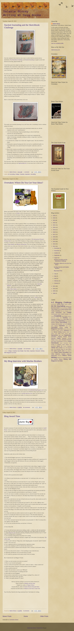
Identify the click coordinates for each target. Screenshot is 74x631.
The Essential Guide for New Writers (62, 349)
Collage (17, 174)
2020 (54, 227)
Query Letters (58, 339)
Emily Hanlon (11, 244)
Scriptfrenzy (65, 341)
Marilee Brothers (59, 330)
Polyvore (64, 338)
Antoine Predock (68, 304)
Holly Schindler (58, 324)
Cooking (66, 314)
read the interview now (27, 393)
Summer (65, 346)
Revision (69, 339)
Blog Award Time (12, 416)
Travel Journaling (63, 352)
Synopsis (69, 346)
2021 (54, 225)
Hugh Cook (64, 324)
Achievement (53, 304)
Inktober (69, 324)
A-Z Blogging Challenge (61, 302)
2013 (54, 244)
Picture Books (67, 336)
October (56, 253)
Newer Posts (7, 616)
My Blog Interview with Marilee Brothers (23, 361)
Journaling (33, 174)
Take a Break (59, 347)
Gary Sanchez (68, 321)
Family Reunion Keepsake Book (31, 586)
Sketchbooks (55, 343)
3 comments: (26, 610)
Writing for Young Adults (62, 357)
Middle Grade (54, 333)
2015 (54, 239)
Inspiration (27, 174)
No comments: (27, 348)
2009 (54, 291)
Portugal (69, 338)
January (56, 283)
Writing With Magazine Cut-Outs (61, 360)
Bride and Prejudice (64, 310)
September (57, 255)
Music (70, 333)
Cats (64, 312)
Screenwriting (60, 341)
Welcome (60, 355)
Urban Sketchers (55, 354)
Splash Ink (59, 346)
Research (38, 351)
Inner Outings (54, 325)
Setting (69, 341)
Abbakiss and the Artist (29, 583)
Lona (36, 297)
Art (52, 306)
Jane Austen (68, 325)
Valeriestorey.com (55, 49)
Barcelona (53, 307)
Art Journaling (11, 174)
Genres (53, 322)
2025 (54, 215)
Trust (70, 352)
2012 (54, 246)
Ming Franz (61, 333)
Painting (60, 336)
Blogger (44, 628)
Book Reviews (65, 309)
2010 (54, 288)
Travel (56, 352)
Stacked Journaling (29, 59)
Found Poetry (54, 321)
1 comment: (27, 172)
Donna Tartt (59, 317)
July (55, 273)
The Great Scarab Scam (58, 350)
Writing (54, 357)
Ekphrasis (53, 319)
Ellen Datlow (13, 289)
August (56, 257)
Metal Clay (69, 332)
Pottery (53, 339)
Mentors (64, 332)
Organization (67, 335)
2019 (54, 229)
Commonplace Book (55, 314)
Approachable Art (22, 163)
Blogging (59, 309)
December (57, 248)
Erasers (61, 319)
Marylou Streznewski (21, 244)
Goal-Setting (63, 322)
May (55, 276)
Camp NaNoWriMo (56, 312)
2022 (54, 222)
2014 (54, 241)
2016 (54, 236)
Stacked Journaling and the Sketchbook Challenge (60, 260)
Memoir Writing (58, 332)
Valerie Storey (56, 23)
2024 (54, 218)
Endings (58, 319)
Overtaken (53, 336)
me (45, 218)
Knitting (61, 327)
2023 (54, 220)
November (57, 250)
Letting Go (68, 327)
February (56, 280)
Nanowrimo (54, 335)
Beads (58, 307)
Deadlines (69, 316)
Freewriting (61, 321)
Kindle (18, 213)
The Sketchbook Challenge (16, 59)
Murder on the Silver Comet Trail (32, 588)
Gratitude (69, 322)
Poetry (59, 338)
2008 (54, 293)
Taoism (64, 347)
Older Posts (44, 616)
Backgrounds (68, 306)
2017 (54, 234)
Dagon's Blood (30, 585)
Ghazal (57, 322)
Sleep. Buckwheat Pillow (65, 343)
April (55, 278)
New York (61, 335)
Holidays (53, 324)
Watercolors (54, 355)
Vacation (63, 354)
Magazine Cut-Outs (57, 329)
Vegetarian (69, 354)
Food (70, 319)
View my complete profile (57, 43)
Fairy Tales (26, 351)
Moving (66, 333)
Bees (61, 307)
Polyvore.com (12, 532)
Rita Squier (53, 341)
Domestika (53, 317)
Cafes (70, 310)
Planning (53, 338)
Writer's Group (66, 355)
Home (26, 616)
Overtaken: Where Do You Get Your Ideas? (23, 182)
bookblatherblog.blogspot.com (36, 390)
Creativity (22, 174)
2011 (54, 286)
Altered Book (60, 304)
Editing (70, 317)
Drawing (65, 317)
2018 (54, 232)
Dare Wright (20, 351)
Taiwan (53, 347)
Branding (57, 311)
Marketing (66, 330)
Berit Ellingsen (65, 307)
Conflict (62, 314)
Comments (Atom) (13, 619)
